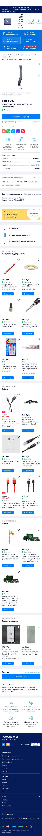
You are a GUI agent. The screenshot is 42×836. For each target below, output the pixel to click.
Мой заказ (5, 788)
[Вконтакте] (3, 745)
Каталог (4, 779)
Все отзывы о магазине (32, 672)
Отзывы (36, 10)
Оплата (4, 803)
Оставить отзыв (21, 677)
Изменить (37, 178)
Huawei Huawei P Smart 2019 (13, 200)
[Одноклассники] (8, 745)
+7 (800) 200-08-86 (20, 18)
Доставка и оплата (19, 10)
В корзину (7, 294)
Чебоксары (5, 11)
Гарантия (16, 8)
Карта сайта (5, 771)
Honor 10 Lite (35, 165)
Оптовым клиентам (8, 806)
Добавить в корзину (21, 116)
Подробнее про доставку (11, 185)
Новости (4, 765)
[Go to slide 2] (11, 626)
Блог (3, 791)
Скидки (29, 10)
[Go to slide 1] (10, 626)
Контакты (16, 12)
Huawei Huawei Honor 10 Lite (13, 198)
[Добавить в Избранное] (38, 64)
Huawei (37, 162)
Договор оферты (7, 762)
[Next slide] (39, 75)
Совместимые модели (12, 194)
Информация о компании (10, 756)
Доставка (5, 800)
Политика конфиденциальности (12, 759)
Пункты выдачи (26, 8)
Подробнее (36, 122)
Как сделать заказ (32, 194)
